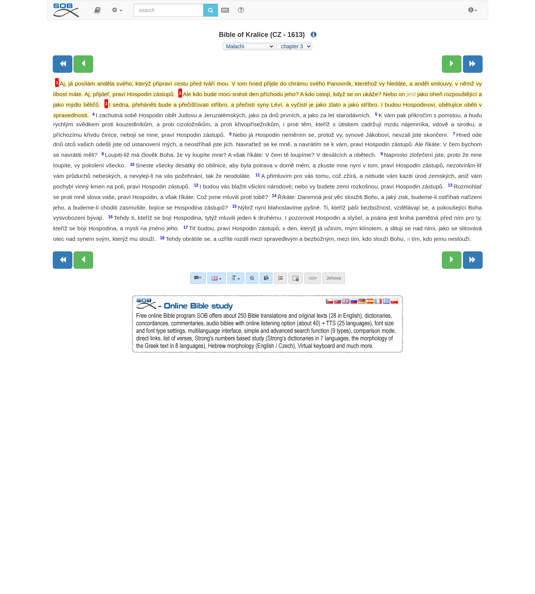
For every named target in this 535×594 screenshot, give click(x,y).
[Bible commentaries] (198, 278)
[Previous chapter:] (83, 64)
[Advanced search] (252, 278)
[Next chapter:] (451, 64)
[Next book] (473, 64)
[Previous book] (62, 64)
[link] (266, 278)
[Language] (216, 278)
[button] (97, 10)
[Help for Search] (241, 9)
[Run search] (210, 10)
